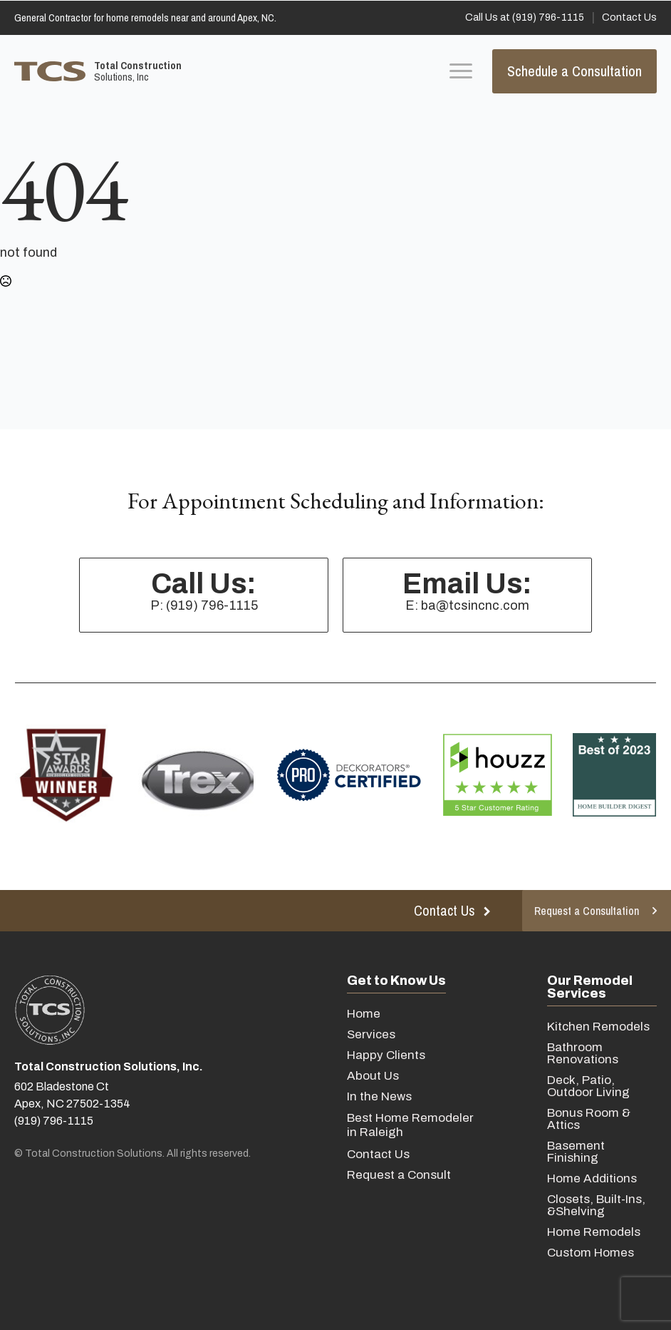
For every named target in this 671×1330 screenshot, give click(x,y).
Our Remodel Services (590, 987)
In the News (379, 1096)
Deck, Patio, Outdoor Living (588, 1086)
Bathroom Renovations (582, 1053)
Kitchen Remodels (598, 1026)
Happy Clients (386, 1055)
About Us (373, 1076)
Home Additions (592, 1178)
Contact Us (378, 1154)
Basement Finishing (576, 1152)
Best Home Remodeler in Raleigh (410, 1125)
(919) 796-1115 (53, 1121)
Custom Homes (590, 1253)
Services (371, 1034)
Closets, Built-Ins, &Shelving (596, 1205)
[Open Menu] (460, 71)
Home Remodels (593, 1232)
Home (363, 1014)
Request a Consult (399, 1175)
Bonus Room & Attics (588, 1119)
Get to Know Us (396, 980)
